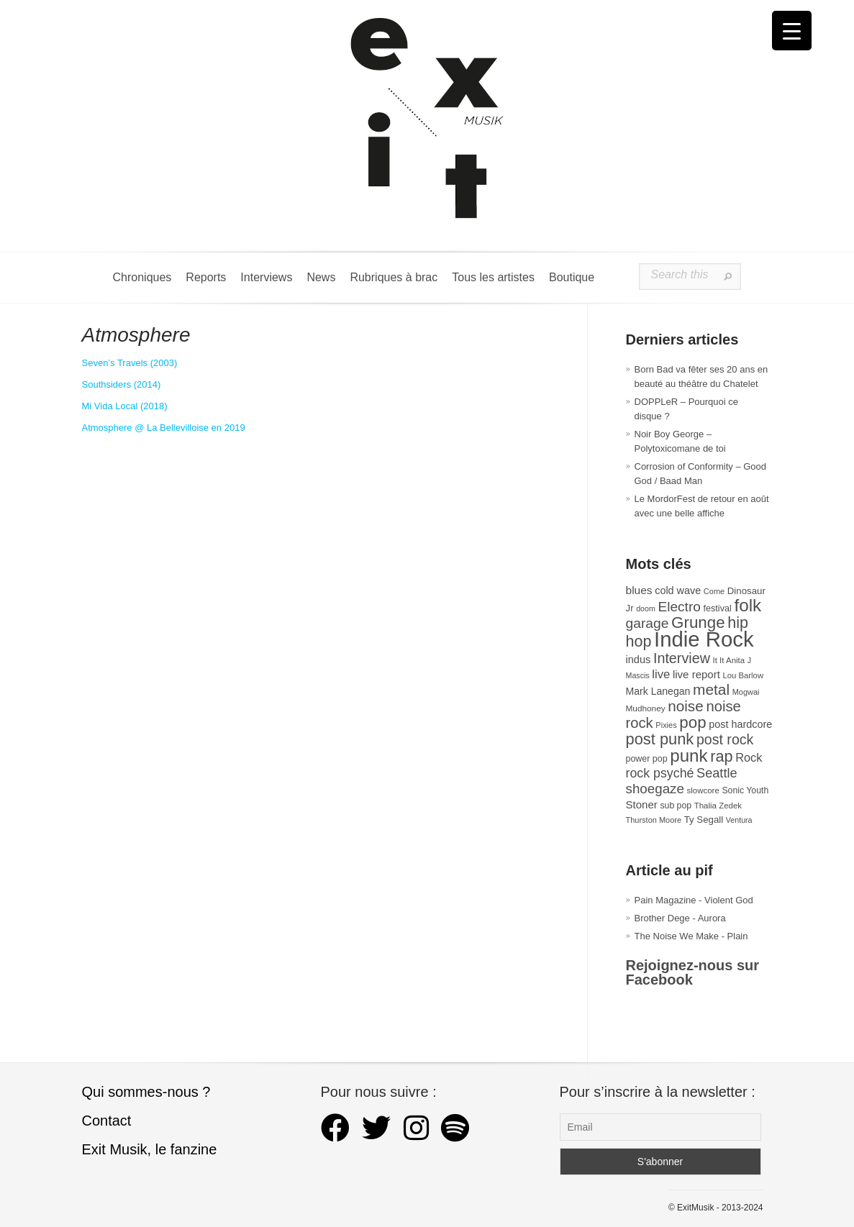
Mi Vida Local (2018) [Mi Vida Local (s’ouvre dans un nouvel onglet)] (125, 406)
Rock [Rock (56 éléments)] (748, 757)
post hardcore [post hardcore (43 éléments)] (740, 724)
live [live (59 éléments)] (661, 674)
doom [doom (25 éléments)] (645, 608)
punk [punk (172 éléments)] (688, 755)
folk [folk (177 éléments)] (747, 605)
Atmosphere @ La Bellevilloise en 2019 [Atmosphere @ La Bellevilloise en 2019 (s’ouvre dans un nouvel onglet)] (163, 427)
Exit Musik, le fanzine (149, 1149)
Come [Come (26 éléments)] (714, 591)
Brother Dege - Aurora (680, 918)
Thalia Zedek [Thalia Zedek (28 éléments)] (718, 805)
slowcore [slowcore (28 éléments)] (703, 790)
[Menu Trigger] (792, 30)
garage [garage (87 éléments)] (647, 623)
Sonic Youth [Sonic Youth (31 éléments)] (745, 790)
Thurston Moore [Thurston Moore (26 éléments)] (654, 820)
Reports (206, 277)
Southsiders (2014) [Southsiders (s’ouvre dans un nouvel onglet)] (121, 384)
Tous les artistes (493, 277)
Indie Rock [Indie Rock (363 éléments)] (704, 639)
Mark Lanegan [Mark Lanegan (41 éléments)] (658, 691)
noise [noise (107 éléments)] (686, 706)
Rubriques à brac (393, 277)
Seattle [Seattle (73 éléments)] (716, 773)
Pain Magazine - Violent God (694, 900)
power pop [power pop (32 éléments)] (647, 759)
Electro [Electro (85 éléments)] (679, 606)
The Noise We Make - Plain (691, 936)
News (320, 277)
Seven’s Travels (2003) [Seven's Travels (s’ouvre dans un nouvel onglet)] (130, 362)
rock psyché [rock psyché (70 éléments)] (660, 773)
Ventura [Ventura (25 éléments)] (739, 820)
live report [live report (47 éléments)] (696, 674)
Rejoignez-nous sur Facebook (693, 972)
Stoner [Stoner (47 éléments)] (642, 804)
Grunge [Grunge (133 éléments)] (698, 622)
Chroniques (142, 277)
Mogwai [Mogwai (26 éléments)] (746, 692)
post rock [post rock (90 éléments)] (724, 739)
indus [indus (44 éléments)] (638, 659)
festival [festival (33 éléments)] (718, 608)
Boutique (571, 277)
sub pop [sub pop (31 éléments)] (675, 805)
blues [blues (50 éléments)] (639, 590)
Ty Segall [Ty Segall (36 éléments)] (704, 819)
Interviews (266, 277)
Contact (107, 1120)
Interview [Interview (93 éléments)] (681, 658)
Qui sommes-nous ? (146, 1092)
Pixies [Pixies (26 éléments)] (665, 725)
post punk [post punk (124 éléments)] (660, 739)
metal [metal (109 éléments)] (711, 689)
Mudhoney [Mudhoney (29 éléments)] (646, 708)
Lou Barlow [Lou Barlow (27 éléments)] (743, 675)
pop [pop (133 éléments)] (692, 722)
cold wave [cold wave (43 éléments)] (678, 590)
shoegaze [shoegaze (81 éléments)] (655, 788)
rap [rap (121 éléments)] (721, 756)
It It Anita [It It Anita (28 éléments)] (729, 660)
